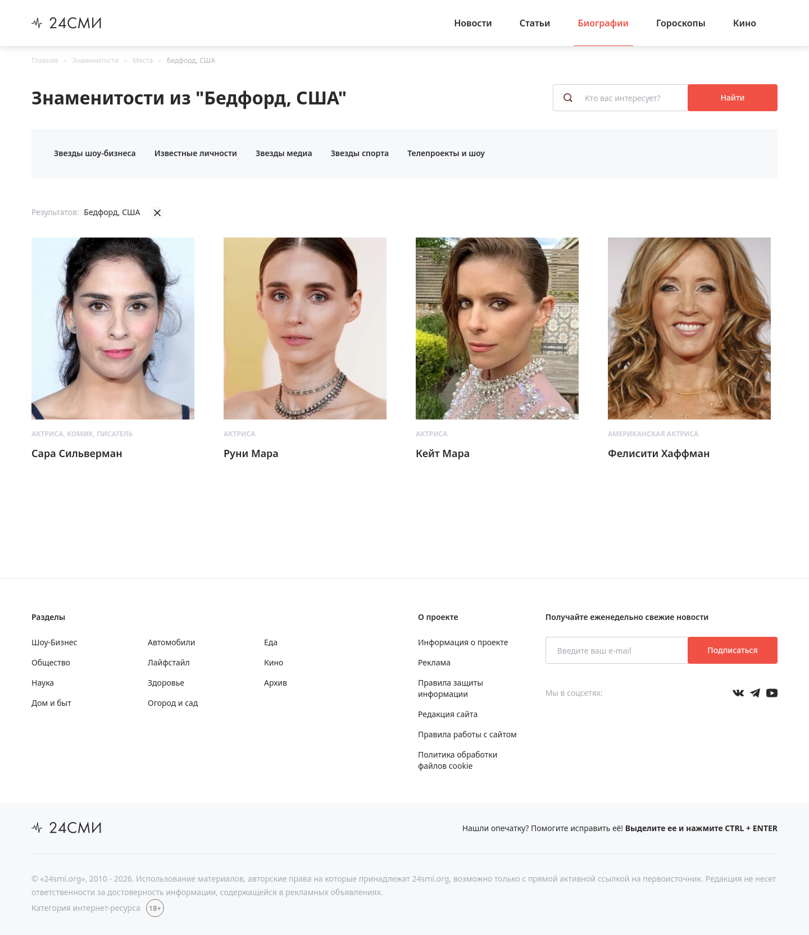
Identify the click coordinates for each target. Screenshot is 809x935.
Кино (744, 23)
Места (143, 60)
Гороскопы (681, 23)
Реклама (434, 662)
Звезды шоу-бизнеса (95, 153)
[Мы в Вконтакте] (738, 693)
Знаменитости (95, 60)
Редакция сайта (448, 714)
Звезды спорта (360, 153)
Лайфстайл (169, 662)
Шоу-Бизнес (54, 642)
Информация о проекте (463, 642)
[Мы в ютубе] (772, 693)
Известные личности (195, 153)
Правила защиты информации (450, 688)
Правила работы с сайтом (467, 734)
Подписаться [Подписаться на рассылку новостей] (732, 650)
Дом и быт (51, 702)
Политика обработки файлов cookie (457, 760)
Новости (473, 23)
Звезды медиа (284, 153)
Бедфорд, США (191, 60)
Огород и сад (173, 702)
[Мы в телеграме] (755, 693)
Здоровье (166, 682)
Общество (50, 662)
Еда (271, 642)
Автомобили (171, 642)
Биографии (603, 23)
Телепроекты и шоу (446, 153)
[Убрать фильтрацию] (157, 213)
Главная (44, 60)
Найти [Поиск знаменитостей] (733, 97)
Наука (42, 682)
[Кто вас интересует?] (621, 97)
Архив (275, 682)
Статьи (535, 23)
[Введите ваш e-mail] (618, 650)
